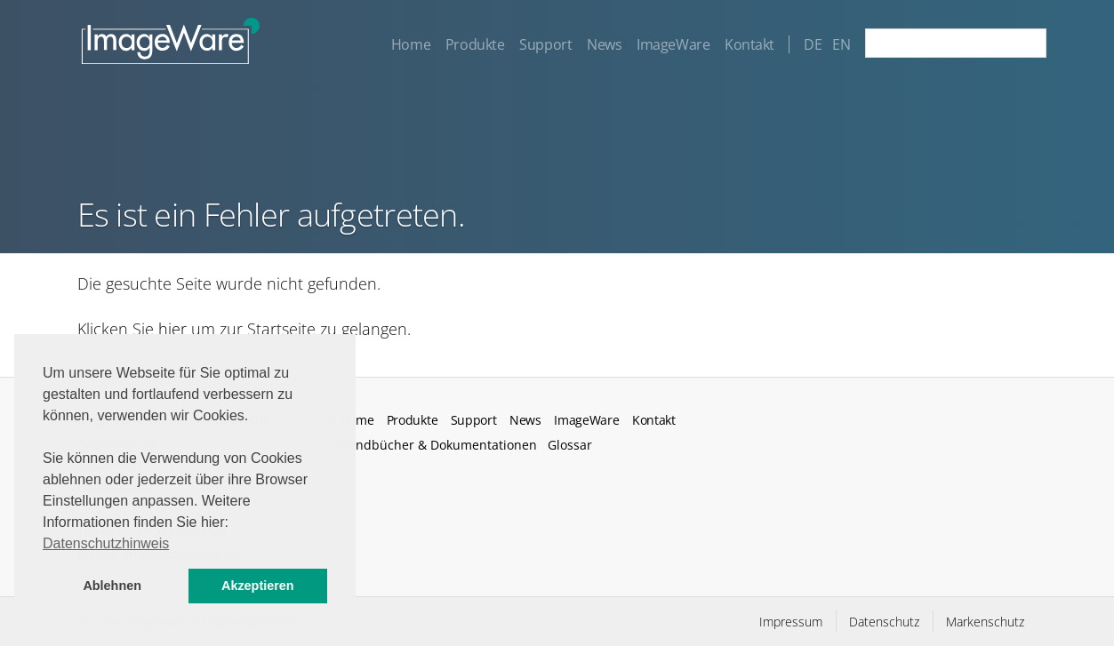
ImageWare (673, 44)
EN (841, 44)
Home (410, 44)
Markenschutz (985, 621)
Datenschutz (884, 621)
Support (545, 44)
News (604, 44)
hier (172, 328)
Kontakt (749, 44)
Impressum (790, 621)
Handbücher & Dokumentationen (438, 444)
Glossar (570, 444)
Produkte (475, 44)
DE (812, 44)
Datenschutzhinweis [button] (106, 543)
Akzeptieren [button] (257, 585)
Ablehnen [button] (112, 585)
